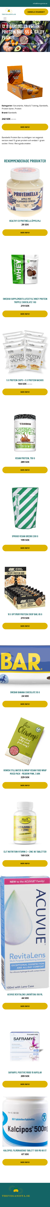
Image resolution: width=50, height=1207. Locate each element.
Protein (18, 108)
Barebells (43, 105)
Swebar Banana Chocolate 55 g (25, 692)
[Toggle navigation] (5, 18)
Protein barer (8, 108)
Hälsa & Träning (31, 105)
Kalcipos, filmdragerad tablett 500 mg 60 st (25, 1150)
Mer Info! (25, 127)
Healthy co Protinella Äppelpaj (25, 220)
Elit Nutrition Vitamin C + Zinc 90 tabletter (25, 851)
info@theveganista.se (40, 3)
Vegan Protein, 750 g (25, 458)
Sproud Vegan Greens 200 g (25, 536)
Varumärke (18, 105)
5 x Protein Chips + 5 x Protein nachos (25, 380)
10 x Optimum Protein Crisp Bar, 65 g (25, 614)
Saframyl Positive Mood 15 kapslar (25, 1072)
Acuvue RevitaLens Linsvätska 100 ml (25, 994)
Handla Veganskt (36, 12)
